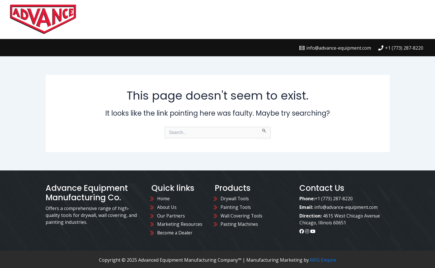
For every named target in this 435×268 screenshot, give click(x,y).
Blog (413, 19)
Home (240, 19)
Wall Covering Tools (242, 215)
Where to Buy (309, 19)
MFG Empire (323, 259)
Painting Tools (236, 207)
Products (269, 19)
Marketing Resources (180, 223)
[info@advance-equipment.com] (335, 48)
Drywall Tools (235, 198)
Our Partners (172, 215)
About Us (386, 19)
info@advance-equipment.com (346, 207)
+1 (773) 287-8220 (334, 198)
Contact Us (351, 19)
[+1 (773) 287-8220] (400, 48)
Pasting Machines (240, 223)
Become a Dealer (175, 232)
